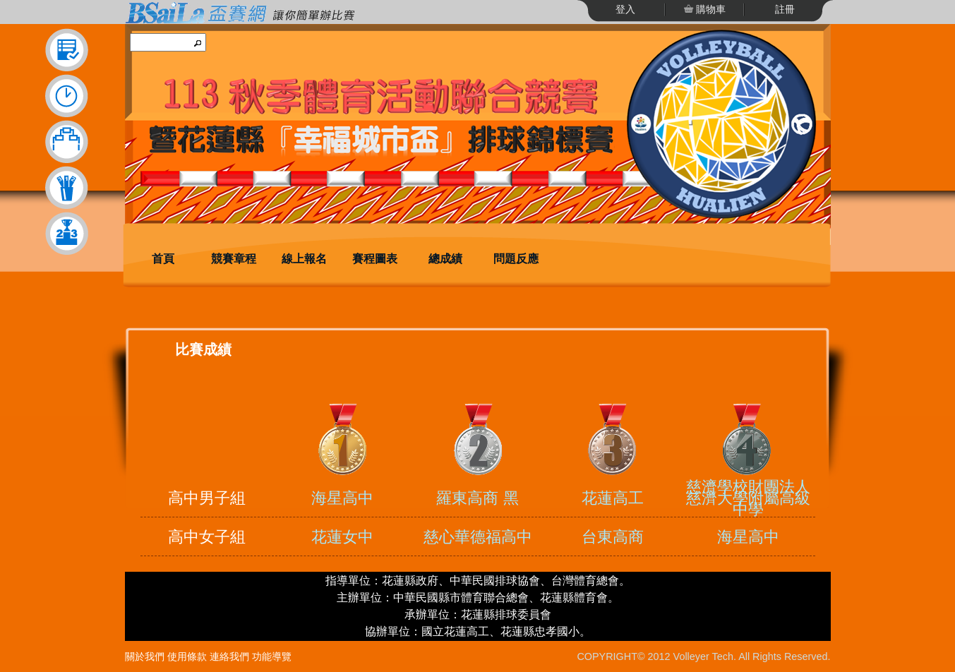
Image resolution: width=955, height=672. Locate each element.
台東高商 (613, 537)
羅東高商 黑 (477, 498)
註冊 (785, 9)
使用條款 (187, 656)
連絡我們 (229, 656)
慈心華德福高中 (478, 537)
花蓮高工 (613, 498)
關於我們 (144, 656)
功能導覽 (272, 656)
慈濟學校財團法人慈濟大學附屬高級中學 (748, 498)
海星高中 (342, 498)
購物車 (710, 9)
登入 (625, 9)
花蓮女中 (342, 537)
